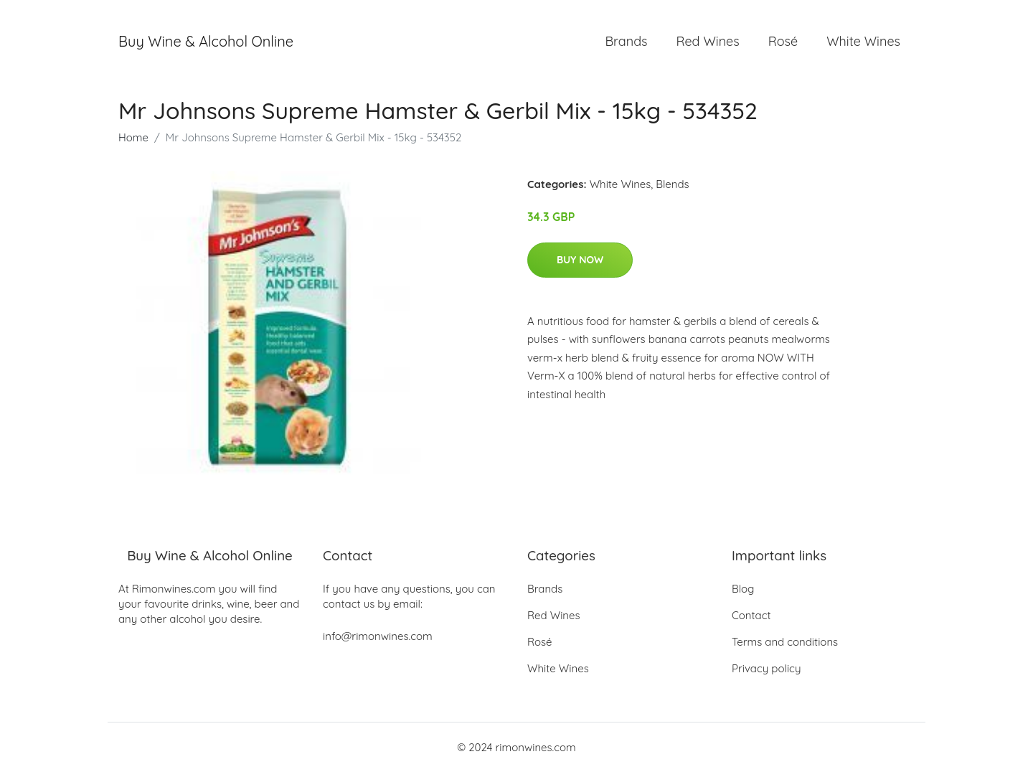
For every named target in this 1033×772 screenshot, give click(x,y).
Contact (751, 615)
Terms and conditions (785, 642)
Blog (743, 589)
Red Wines (707, 41)
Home (133, 137)
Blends (672, 184)
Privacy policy (766, 668)
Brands (626, 41)
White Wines (863, 41)
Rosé (783, 41)
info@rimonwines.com (378, 636)
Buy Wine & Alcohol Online (205, 41)
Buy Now (580, 259)
